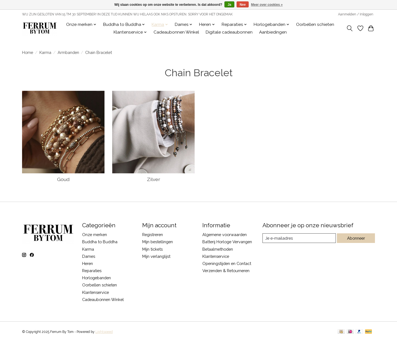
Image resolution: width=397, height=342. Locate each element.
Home (27, 52)
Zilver (153, 179)
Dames (88, 256)
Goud (63, 179)
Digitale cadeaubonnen (229, 32)
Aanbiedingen (273, 32)
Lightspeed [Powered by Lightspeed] (104, 332)
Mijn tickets (152, 249)
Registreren (152, 234)
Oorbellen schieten (315, 24)
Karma (45, 52)
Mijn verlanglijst (156, 256)
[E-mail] (299, 238)
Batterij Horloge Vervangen (227, 241)
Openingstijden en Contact (226, 263)
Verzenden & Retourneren (226, 270)
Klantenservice (95, 292)
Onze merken (94, 234)
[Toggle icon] (350, 28)
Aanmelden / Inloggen (355, 14)
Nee (243, 5)
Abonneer (356, 238)
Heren (87, 263)
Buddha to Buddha (99, 241)
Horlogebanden (96, 277)
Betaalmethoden (217, 249)
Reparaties (91, 270)
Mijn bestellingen (157, 241)
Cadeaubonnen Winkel (176, 32)
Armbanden (68, 52)
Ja (229, 5)
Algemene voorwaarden (224, 234)
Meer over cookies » (267, 5)
